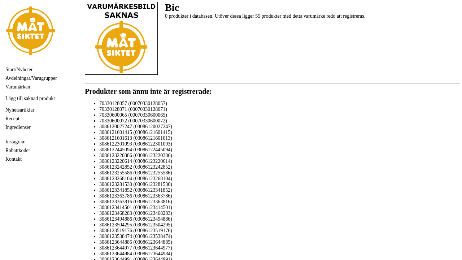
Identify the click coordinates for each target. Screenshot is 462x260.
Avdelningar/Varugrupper (31, 78)
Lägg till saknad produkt (30, 98)
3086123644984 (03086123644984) (135, 253)
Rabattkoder (17, 150)
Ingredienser (18, 127)
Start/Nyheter (18, 69)
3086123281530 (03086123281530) (135, 184)
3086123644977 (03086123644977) (135, 248)
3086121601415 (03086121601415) (135, 132)
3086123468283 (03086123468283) (135, 213)
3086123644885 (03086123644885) (135, 242)
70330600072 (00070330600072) (133, 121)
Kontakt (13, 159)
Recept (12, 118)
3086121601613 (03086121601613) (135, 138)
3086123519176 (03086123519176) (135, 230)
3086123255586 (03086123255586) (135, 173)
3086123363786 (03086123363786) (135, 196)
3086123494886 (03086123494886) (135, 219)
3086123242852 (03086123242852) (135, 167)
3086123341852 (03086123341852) (135, 190)
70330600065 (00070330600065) (133, 115)
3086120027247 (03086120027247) (135, 126)
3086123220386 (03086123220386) (135, 155)
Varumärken (17, 87)
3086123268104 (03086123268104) (135, 178)
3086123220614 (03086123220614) (135, 161)
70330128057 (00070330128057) (133, 103)
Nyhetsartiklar (19, 110)
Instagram (15, 141)
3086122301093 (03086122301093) (135, 144)
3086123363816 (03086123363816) (135, 201)
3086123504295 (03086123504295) (135, 225)
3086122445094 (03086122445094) (135, 149)
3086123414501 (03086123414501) (135, 207)
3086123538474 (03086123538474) (135, 236)
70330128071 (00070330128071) (133, 109)
